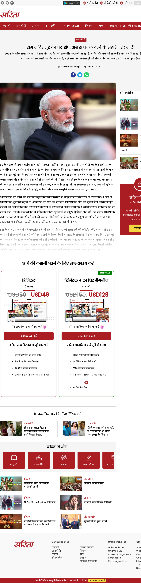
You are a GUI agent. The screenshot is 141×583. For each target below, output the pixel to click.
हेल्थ (101, 26)
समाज (35, 26)
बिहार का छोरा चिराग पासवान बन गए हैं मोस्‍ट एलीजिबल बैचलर (36, 431)
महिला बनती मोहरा (94, 483)
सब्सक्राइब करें (28, 336)
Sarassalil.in (114, 557)
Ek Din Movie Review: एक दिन (39, 502)
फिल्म (88, 26)
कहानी (6, 26)
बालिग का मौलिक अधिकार (98, 502)
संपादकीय (51, 26)
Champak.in (115, 550)
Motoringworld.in (117, 561)
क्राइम (113, 26)
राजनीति (21, 26)
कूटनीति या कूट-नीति (95, 521)
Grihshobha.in (116, 547)
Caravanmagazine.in (119, 554)
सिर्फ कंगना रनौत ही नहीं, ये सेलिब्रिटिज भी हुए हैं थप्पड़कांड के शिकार (100, 431)
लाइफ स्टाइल (71, 26)
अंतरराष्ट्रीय (90, 516)
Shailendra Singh (70, 66)
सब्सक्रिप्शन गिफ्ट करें (27, 326)
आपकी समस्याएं (88, 561)
